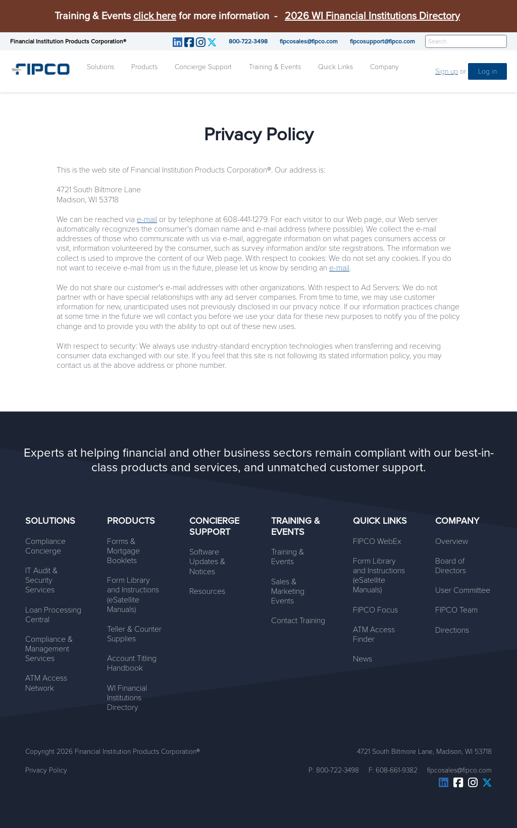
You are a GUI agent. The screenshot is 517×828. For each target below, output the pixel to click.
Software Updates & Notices (207, 561)
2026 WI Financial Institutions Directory (372, 16)
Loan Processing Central (53, 615)
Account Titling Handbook (132, 663)
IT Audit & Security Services (41, 580)
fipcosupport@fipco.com (382, 41)
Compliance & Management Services (49, 649)
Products (144, 67)
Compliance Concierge (45, 546)
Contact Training (298, 621)
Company (384, 67)
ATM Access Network (46, 683)
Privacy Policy (46, 770)
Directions (452, 630)
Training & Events (275, 67)
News (362, 659)
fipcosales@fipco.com (309, 41)
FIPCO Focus (375, 610)
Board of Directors (450, 566)
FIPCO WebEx (377, 541)
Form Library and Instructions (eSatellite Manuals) (133, 595)
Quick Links (335, 67)
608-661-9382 (397, 770)
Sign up (446, 71)
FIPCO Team (456, 610)
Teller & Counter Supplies (134, 634)
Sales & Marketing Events (287, 591)
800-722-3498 (248, 41)
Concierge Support (203, 67)
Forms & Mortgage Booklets (123, 551)
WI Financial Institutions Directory (127, 697)
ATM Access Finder (374, 634)
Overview (451, 541)
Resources (207, 591)
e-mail (147, 219)
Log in (487, 71)
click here (154, 16)
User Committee (462, 590)
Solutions (100, 67)
